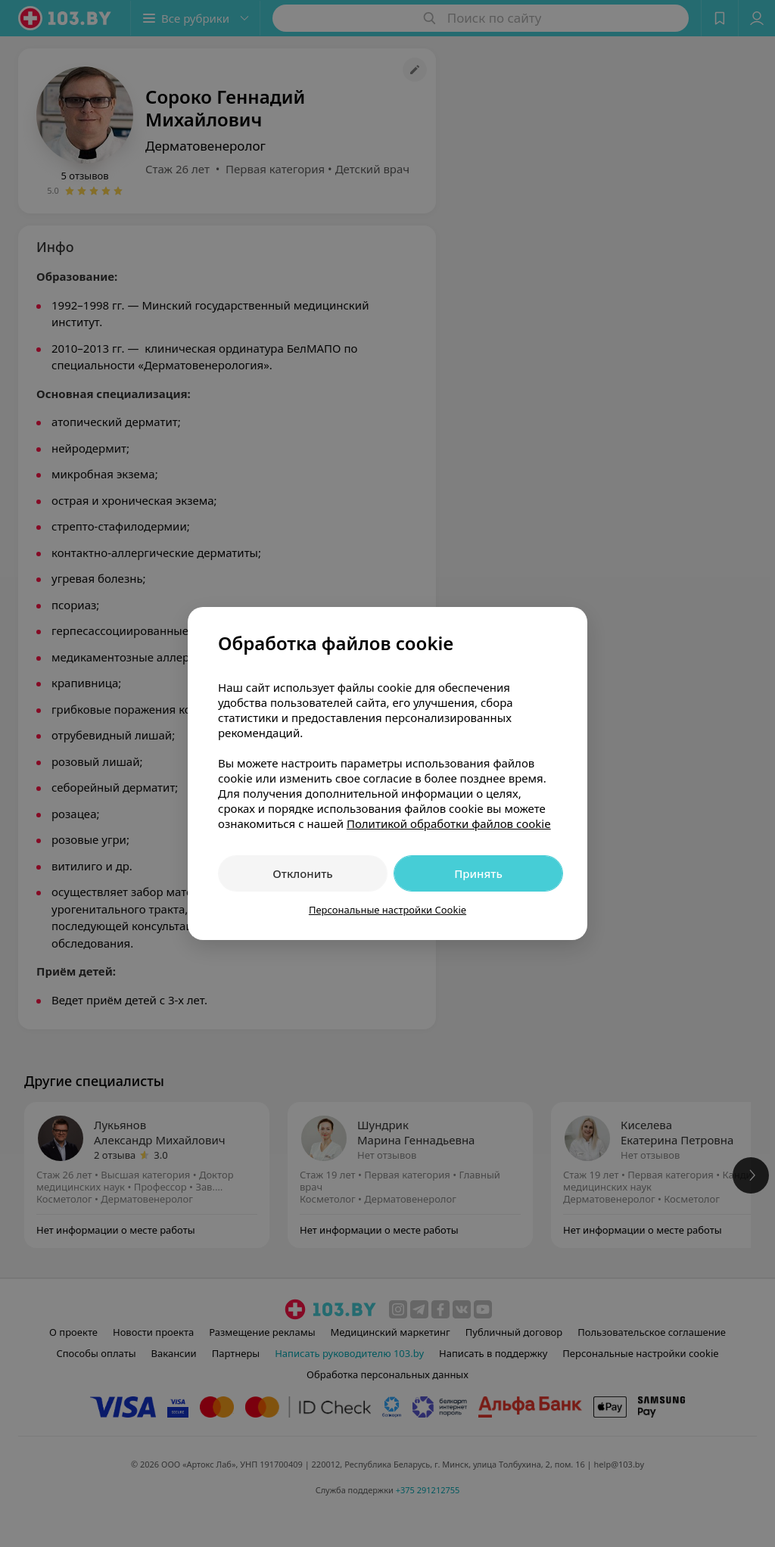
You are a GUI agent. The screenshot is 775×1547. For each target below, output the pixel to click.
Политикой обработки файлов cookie (449, 823)
